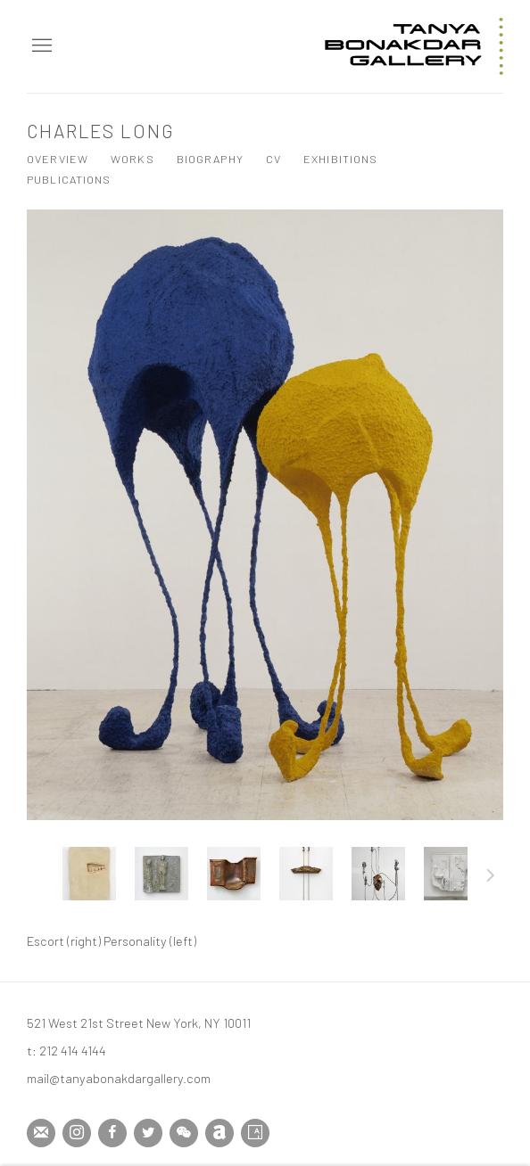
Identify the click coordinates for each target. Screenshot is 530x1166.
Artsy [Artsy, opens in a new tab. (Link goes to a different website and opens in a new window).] (255, 1133)
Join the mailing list (41, 1133)
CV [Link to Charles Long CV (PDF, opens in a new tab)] (273, 159)
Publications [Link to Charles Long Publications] (69, 179)
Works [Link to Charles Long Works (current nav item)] (132, 159)
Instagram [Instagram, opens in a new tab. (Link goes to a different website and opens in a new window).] (76, 1133)
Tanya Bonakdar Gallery (414, 46)
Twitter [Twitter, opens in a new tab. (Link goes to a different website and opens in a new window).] (148, 1133)
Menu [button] (40, 46)
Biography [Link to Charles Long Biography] (210, 159)
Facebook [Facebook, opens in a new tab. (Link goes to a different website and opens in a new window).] (112, 1133)
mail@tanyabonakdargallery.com (119, 1078)
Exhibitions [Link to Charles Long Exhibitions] (340, 159)
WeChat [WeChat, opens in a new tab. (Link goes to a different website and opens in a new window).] (184, 1133)
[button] (89, 873)
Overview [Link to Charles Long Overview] (57, 159)
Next (490, 878)
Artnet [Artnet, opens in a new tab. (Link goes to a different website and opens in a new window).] (219, 1133)
